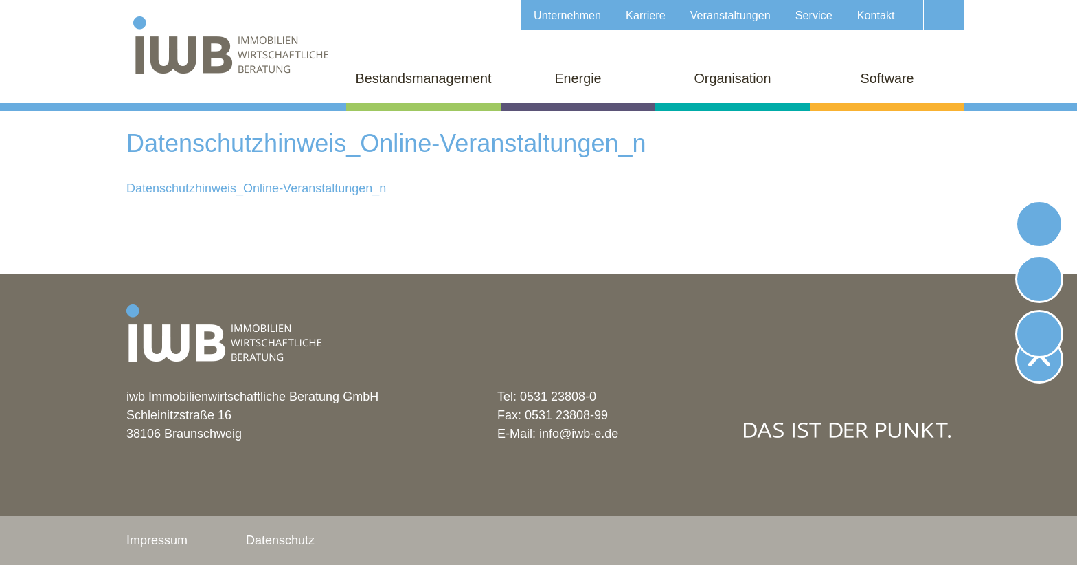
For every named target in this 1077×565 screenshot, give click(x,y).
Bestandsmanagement (424, 78)
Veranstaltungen (730, 15)
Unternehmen (567, 15)
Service (813, 15)
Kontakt (876, 15)
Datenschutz (280, 540)
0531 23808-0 (558, 396)
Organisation (732, 78)
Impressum (157, 540)
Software (887, 78)
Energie (577, 78)
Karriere (646, 15)
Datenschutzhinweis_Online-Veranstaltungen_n (256, 188)
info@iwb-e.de (578, 434)
